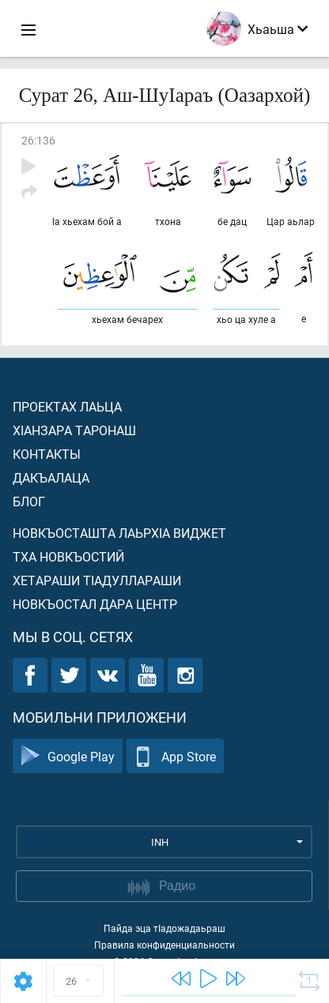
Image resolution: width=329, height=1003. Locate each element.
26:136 (38, 140)
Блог (29, 501)
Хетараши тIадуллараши (97, 580)
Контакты (47, 453)
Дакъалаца (51, 477)
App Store (175, 756)
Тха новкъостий (68, 556)
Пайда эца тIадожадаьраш (164, 928)
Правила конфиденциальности (164, 944)
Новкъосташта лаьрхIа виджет (119, 532)
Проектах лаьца (67, 406)
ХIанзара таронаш (74, 430)
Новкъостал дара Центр (95, 603)
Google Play (68, 756)
